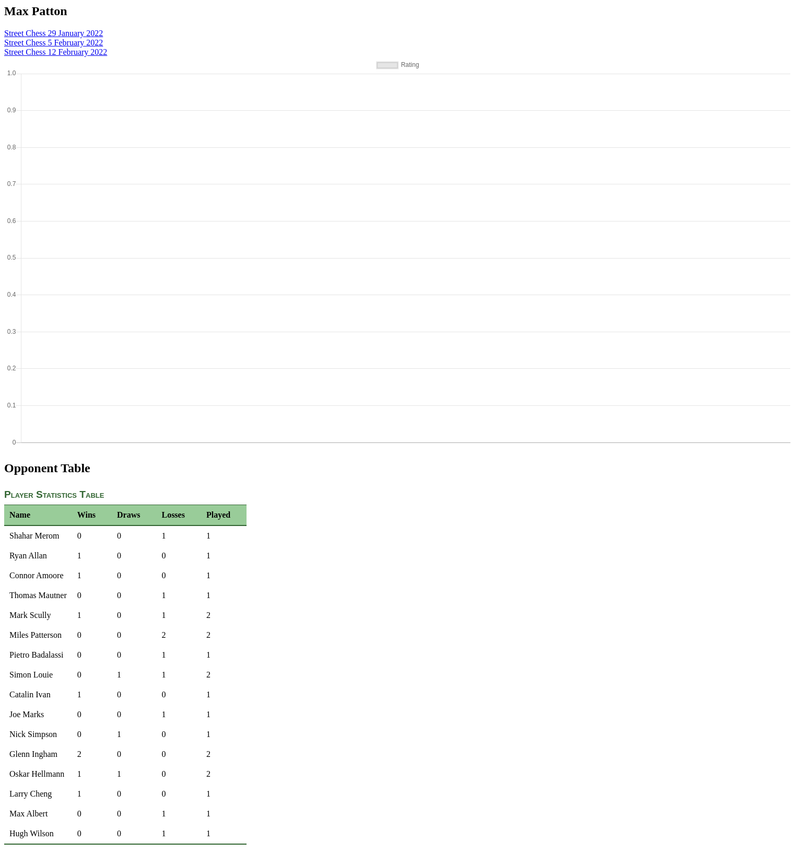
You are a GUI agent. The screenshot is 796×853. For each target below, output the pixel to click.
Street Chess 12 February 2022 (55, 52)
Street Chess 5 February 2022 (53, 42)
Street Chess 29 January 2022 (53, 33)
